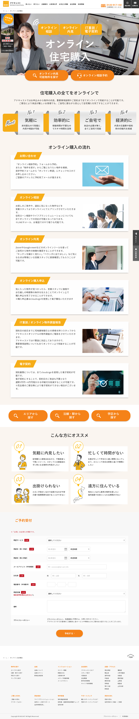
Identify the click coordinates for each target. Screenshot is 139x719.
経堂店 (120, 683)
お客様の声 (56, 4)
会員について (38, 670)
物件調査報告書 (63, 699)
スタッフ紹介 (85, 673)
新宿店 (107, 689)
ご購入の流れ (15, 699)
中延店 (107, 678)
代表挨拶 (84, 676)
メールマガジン (63, 681)
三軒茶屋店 (121, 673)
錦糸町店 (107, 681)
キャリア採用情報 (87, 683)
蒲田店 (120, 670)
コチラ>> (29, 595)
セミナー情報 (62, 670)
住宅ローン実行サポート (42, 702)
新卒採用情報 (85, 681)
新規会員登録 (38, 676)
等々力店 (107, 686)
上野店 (120, 681)
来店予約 (127, 6)
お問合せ (135, 6)
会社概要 (84, 678)
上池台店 (120, 686)
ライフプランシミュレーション (44, 699)
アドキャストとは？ (87, 670)
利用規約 (68, 619)
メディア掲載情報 (63, 678)
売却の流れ (108, 699)
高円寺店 (107, 676)
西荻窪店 (120, 678)
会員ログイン (38, 673)
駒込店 (107, 673)
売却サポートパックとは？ (89, 702)
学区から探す (15, 676)
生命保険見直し (39, 705)
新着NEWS (61, 673)
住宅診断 (61, 705)
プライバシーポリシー (55, 619)
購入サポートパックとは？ (89, 699)
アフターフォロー (16, 702)
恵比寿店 (107, 670)
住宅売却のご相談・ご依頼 (113, 702)
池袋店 (120, 676)
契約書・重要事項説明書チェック (68, 702)
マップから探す (16, 678)
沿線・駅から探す (16, 673)
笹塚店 (107, 683)
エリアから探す (16, 670)
